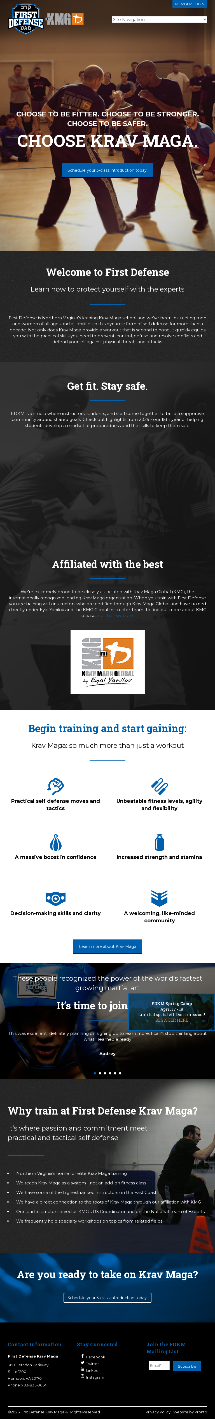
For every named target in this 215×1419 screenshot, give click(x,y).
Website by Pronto (190, 1412)
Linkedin (94, 1370)
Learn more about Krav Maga (107, 946)
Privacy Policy (158, 1412)
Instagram (95, 1377)
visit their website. (115, 615)
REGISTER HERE (172, 1020)
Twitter (92, 1363)
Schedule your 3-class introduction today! (107, 170)
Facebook (95, 1357)
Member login (189, 4)
